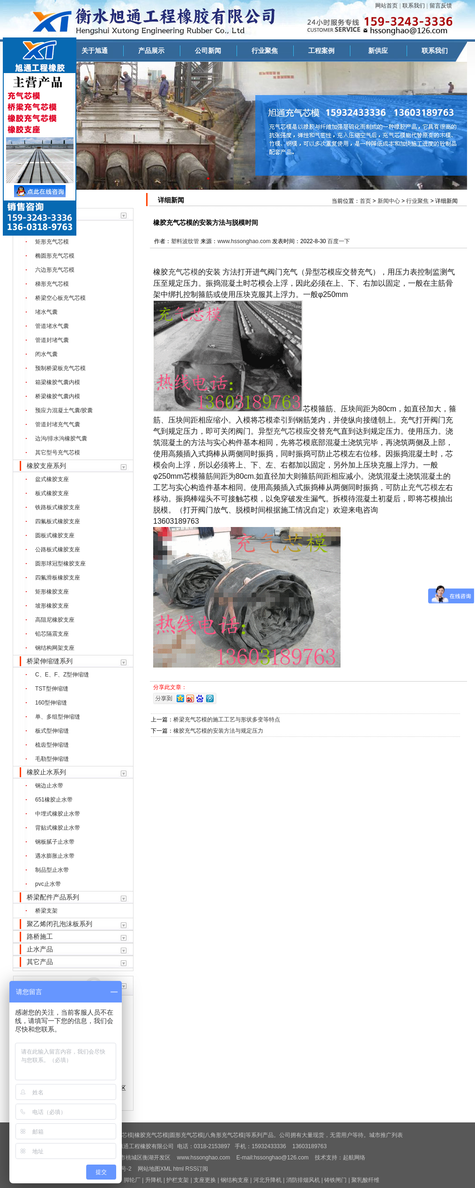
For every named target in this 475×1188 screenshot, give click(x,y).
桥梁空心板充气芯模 (60, 298)
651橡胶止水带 (54, 799)
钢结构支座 (235, 1180)
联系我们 (413, 5)
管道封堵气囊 (52, 340)
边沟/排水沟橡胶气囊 (61, 438)
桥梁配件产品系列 (53, 897)
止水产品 (40, 949)
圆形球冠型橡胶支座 (60, 563)
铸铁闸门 (335, 1180)
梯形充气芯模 (52, 284)
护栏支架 (177, 1180)
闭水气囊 (46, 354)
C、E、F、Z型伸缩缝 (62, 674)
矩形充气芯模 (52, 241)
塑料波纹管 (185, 241)
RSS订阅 (197, 1169)
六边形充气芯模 (54, 270)
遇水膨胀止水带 (54, 856)
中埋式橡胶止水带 (57, 813)
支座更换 (204, 1180)
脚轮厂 (132, 1180)
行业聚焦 (265, 50)
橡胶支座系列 (46, 465)
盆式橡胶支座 (52, 479)
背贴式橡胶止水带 (57, 827)
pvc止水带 (48, 884)
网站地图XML (154, 1169)
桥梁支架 (46, 910)
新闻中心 (389, 201)
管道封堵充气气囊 (57, 424)
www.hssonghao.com (243, 241)
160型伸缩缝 (51, 702)
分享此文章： (170, 687)
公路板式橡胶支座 (57, 549)
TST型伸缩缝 (51, 688)
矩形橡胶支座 (52, 591)
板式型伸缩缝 (52, 731)
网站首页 (386, 5)
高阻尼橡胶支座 (54, 619)
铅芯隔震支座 (52, 634)
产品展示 (151, 50)
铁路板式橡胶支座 (57, 507)
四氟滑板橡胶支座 (57, 577)
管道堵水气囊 (52, 326)
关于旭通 (95, 50)
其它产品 (40, 961)
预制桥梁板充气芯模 (60, 368)
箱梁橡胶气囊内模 (57, 382)
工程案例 (321, 50)
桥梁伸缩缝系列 (50, 661)
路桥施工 (40, 936)
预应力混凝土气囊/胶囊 (64, 410)
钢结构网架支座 (54, 648)
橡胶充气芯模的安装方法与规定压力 (218, 731)
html (178, 1169)
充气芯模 (183, 272)
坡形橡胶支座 (52, 605)
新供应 (378, 50)
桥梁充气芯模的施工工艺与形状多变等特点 (226, 719)
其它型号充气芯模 (57, 452)
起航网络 (354, 1157)
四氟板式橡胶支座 (57, 521)
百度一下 (338, 241)
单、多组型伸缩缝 (57, 716)
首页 (365, 201)
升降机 (153, 1180)
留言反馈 (441, 5)
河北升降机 (267, 1180)
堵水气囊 (46, 312)
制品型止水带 (52, 870)
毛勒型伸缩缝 (52, 759)
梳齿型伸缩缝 (52, 745)
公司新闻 (208, 50)
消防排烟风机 (303, 1180)
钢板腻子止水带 (54, 842)
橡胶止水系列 (46, 772)
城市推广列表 (386, 1135)
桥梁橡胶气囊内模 (57, 396)
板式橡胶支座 (52, 493)
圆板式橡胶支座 (54, 535)
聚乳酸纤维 (365, 1180)
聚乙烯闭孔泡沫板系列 (59, 924)
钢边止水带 (49, 785)
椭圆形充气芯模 (54, 255)
